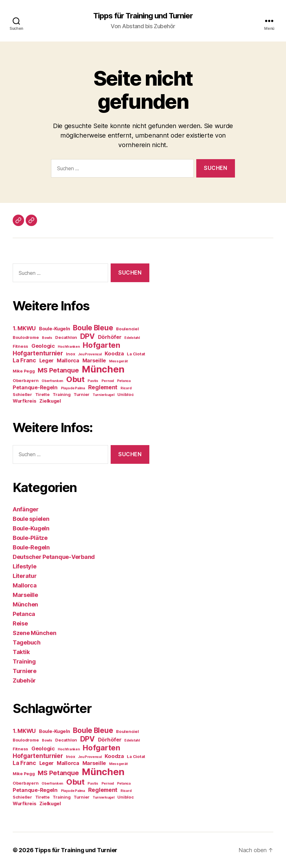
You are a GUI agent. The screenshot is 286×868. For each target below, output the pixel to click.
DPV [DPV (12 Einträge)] (87, 336)
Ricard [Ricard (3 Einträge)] (125, 388)
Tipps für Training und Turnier (143, 16)
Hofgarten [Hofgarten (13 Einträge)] (101, 345)
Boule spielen (31, 518)
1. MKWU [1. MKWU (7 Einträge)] (24, 328)
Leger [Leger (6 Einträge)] (46, 360)
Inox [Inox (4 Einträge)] (70, 353)
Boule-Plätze (30, 537)
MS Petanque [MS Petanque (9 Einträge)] (58, 370)
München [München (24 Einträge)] (103, 369)
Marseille (25, 595)
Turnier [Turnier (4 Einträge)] (81, 394)
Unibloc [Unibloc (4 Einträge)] (125, 394)
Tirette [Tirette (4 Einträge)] (42, 394)
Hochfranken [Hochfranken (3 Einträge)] (69, 347)
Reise (20, 623)
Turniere (24, 671)
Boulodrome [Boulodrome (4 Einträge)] (26, 337)
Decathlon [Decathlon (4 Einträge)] (66, 337)
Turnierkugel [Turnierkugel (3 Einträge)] (103, 395)
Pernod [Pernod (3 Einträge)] (107, 381)
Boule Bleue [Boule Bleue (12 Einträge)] (93, 327)
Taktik (21, 652)
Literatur (25, 576)
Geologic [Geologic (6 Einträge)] (43, 346)
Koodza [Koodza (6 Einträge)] (114, 353)
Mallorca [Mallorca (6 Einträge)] (68, 360)
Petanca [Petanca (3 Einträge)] (124, 381)
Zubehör (24, 680)
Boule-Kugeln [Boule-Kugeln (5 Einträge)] (54, 329)
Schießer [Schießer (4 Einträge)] (22, 394)
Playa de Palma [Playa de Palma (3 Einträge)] (73, 388)
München (25, 604)
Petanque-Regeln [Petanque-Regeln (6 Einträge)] (35, 387)
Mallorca (25, 585)
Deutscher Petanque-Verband (54, 557)
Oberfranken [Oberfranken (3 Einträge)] (52, 381)
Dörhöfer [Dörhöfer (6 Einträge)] (109, 337)
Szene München (34, 633)
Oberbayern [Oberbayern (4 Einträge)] (25, 380)
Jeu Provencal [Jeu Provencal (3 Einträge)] (90, 354)
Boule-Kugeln (31, 528)
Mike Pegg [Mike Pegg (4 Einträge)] (24, 370)
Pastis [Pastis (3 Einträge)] (93, 381)
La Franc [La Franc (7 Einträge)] (24, 360)
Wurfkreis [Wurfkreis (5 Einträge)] (24, 401)
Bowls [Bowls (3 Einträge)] (47, 338)
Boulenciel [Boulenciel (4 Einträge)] (127, 328)
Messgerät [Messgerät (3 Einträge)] (118, 361)
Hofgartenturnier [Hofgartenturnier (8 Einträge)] (38, 353)
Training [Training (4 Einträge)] (61, 394)
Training (24, 661)
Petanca (24, 614)
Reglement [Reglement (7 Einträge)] (103, 387)
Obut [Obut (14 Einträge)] (75, 379)
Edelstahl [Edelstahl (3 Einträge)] (132, 338)
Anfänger (26, 509)
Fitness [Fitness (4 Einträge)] (20, 346)
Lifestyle (24, 566)
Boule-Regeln (31, 547)
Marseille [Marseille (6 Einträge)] (94, 360)
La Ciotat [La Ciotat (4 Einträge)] (136, 353)
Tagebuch (27, 642)
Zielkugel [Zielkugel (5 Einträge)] (50, 401)
